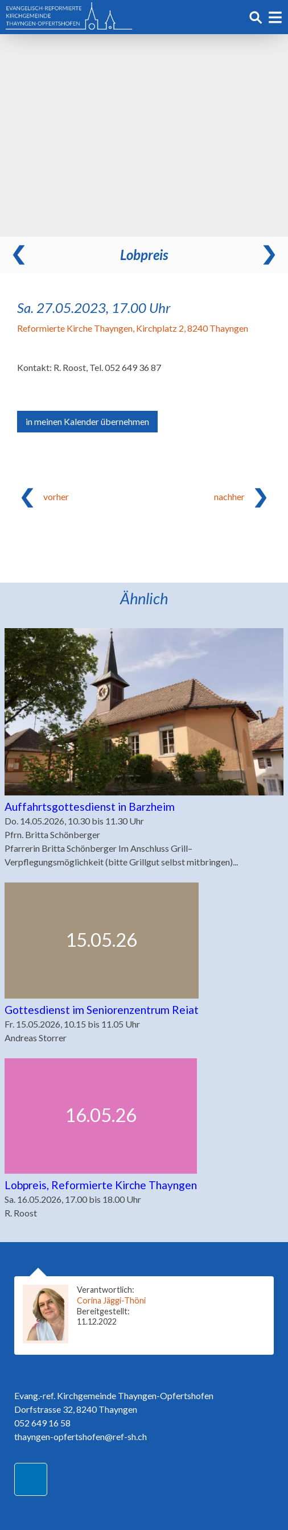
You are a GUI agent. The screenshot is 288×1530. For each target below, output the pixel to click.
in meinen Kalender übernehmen (87, 421)
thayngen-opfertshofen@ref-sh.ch (80, 1436)
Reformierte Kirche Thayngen (132, 328)
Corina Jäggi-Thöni (111, 1300)
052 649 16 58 (42, 1422)
